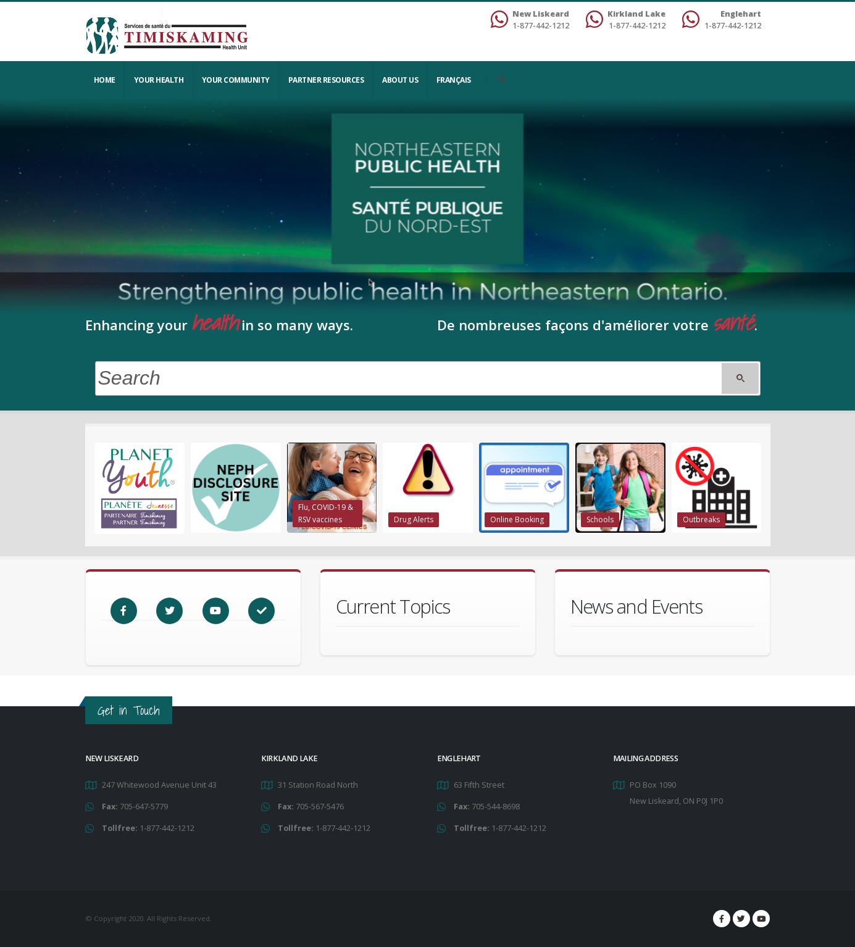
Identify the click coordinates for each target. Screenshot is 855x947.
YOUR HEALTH (159, 80)
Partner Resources (326, 80)
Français (453, 80)
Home (104, 80)
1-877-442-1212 (167, 828)
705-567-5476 (320, 806)
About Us (400, 80)
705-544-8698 (496, 806)
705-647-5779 (144, 806)
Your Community (236, 80)
